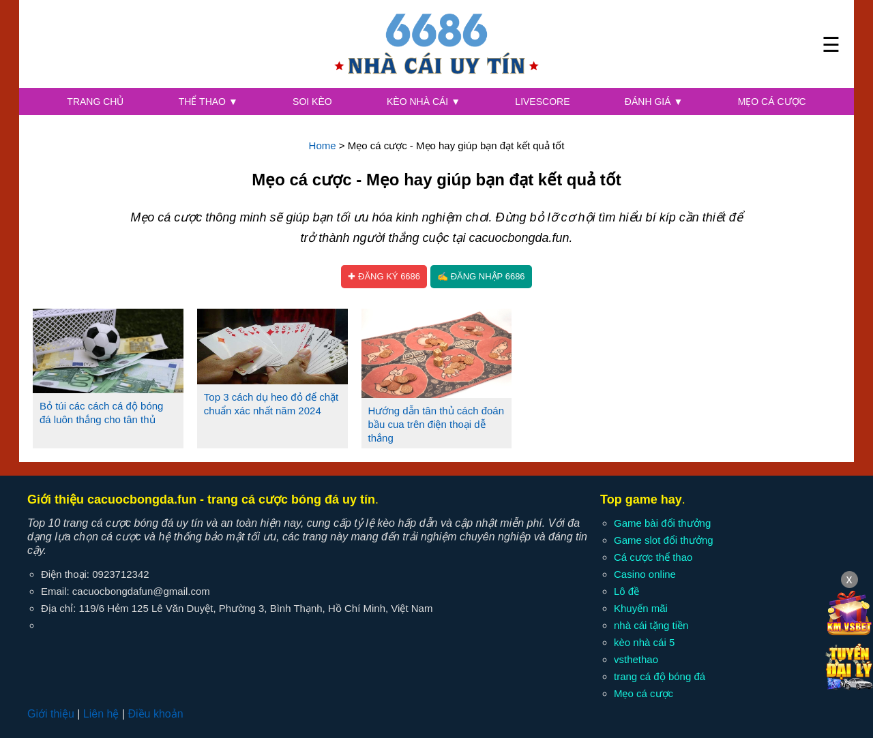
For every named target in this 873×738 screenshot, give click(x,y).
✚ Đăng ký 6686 (384, 276)
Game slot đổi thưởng (663, 540)
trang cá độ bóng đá (659, 676)
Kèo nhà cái (423, 101)
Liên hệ (101, 714)
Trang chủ (95, 101)
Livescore (542, 101)
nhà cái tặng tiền (651, 625)
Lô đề (626, 591)
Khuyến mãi (641, 608)
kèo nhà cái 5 (644, 642)
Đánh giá (654, 101)
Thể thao (208, 101)
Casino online (645, 574)
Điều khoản (155, 714)
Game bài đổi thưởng (662, 523)
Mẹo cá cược (772, 101)
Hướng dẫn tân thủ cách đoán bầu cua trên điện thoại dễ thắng (436, 424)
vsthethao (636, 659)
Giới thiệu (50, 714)
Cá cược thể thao (653, 557)
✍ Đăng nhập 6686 (481, 276)
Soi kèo (312, 101)
